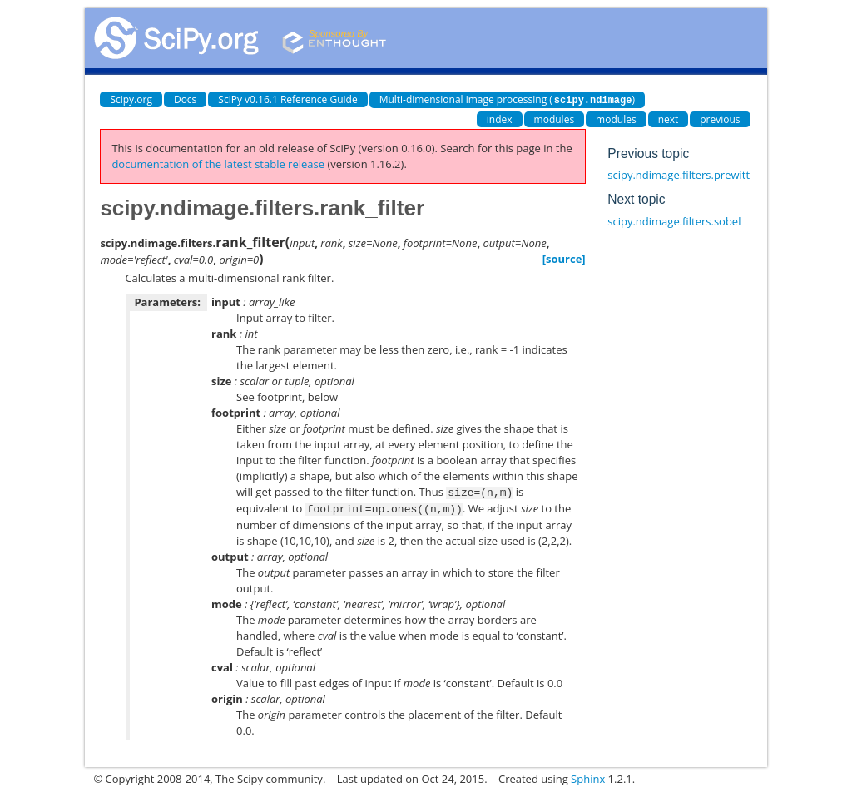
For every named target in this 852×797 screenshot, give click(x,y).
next (668, 118)
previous (720, 118)
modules (554, 118)
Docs (185, 99)
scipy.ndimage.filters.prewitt (678, 173)
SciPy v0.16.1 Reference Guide (287, 99)
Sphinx (588, 776)
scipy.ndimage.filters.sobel (674, 220)
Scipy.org (131, 99)
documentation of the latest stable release (217, 163)
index (500, 118)
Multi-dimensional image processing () (507, 99)
